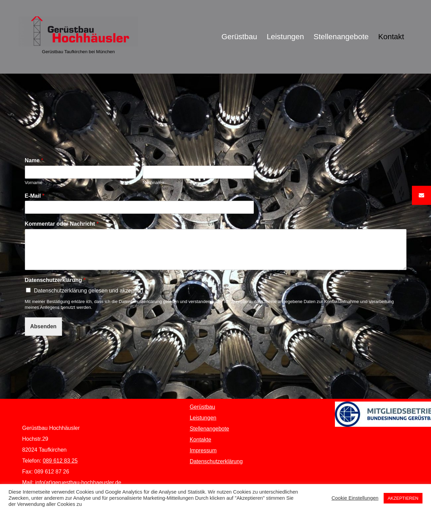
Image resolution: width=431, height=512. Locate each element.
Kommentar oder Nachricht (62, 224)
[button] (421, 195)
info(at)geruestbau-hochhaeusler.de (78, 482)
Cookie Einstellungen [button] (355, 498)
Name (34, 160)
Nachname (153, 182)
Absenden (43, 326)
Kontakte (200, 439)
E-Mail (35, 196)
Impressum (203, 450)
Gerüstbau (239, 36)
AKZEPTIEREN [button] (403, 498)
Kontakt (391, 36)
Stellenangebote (341, 36)
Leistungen (285, 36)
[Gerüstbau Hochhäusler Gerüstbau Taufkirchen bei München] (78, 36)
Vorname (34, 182)
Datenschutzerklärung (55, 280)
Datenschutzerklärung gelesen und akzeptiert (88, 290)
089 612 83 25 (60, 461)
